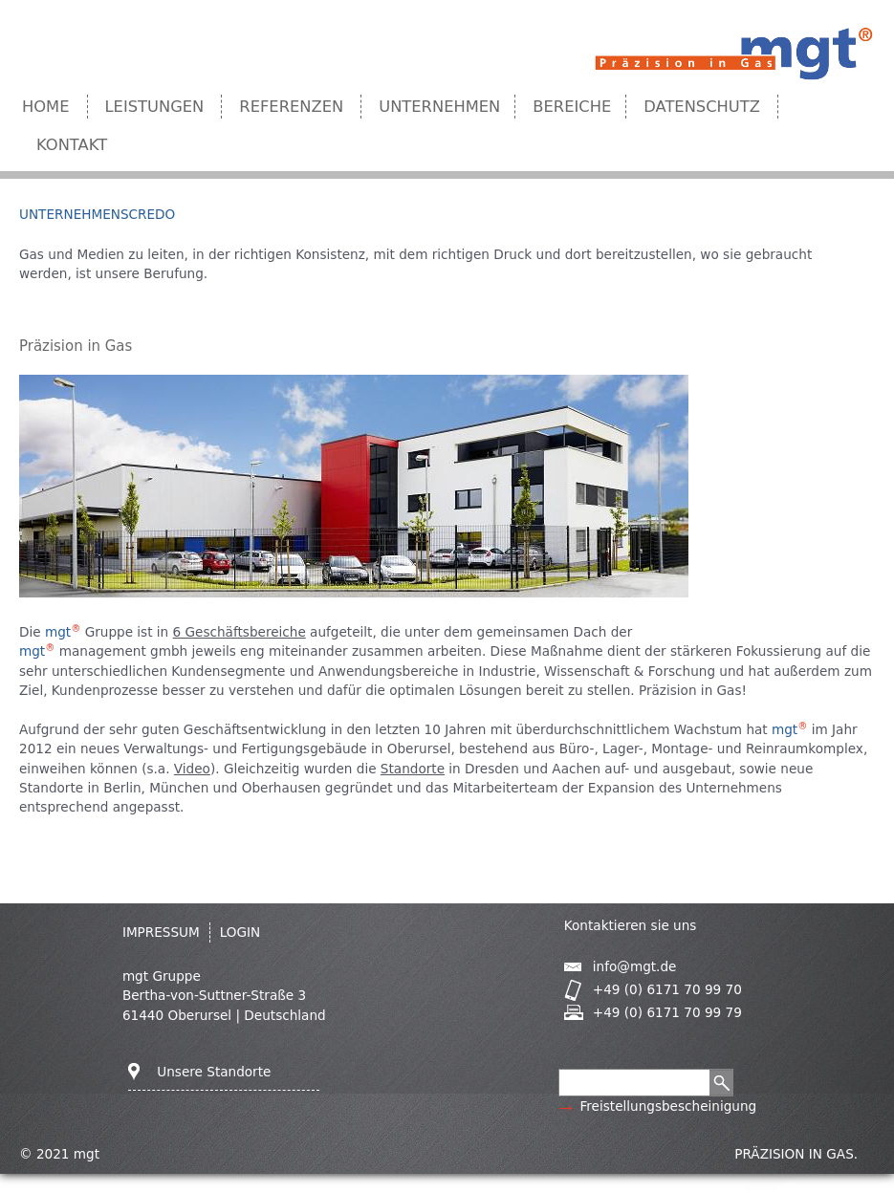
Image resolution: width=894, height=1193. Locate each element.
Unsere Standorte (214, 1071)
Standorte (413, 768)
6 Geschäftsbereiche (239, 632)
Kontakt (71, 145)
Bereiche (572, 107)
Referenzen (291, 107)
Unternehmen (439, 107)
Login (240, 932)
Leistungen (155, 107)
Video (192, 768)
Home (46, 107)
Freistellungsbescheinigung (667, 1106)
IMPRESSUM (161, 932)
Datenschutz (701, 107)
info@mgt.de (635, 966)
